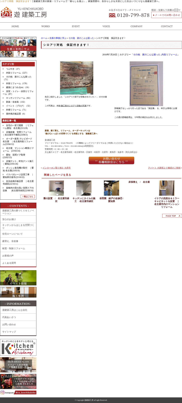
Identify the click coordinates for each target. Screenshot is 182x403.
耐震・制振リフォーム (13, 248)
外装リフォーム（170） (17, 83)
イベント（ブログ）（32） (19, 106)
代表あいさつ (9, 317)
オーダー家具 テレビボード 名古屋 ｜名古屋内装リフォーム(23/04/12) (18, 141)
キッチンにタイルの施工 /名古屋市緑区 (83, 199)
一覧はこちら (27, 197)
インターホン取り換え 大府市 (57, 168)
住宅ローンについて (12, 234)
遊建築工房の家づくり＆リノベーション (18, 212)
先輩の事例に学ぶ (57, 38)
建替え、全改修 (10, 241)
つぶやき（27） (13, 69)
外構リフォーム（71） (16, 110)
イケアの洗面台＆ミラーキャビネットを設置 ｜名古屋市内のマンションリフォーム (166, 202)
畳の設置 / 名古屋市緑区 (56, 199)
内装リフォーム (169, 54)
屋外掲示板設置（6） (16, 114)
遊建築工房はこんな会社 (14, 310)
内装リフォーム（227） (17, 73)
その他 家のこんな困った (81, 38)
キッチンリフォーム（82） (19, 98)
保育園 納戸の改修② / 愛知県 (111, 199)
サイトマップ (9, 332)
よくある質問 (9, 263)
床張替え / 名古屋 (139, 182)
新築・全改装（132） (16, 102)
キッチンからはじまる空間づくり (18, 226)
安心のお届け (9, 219)
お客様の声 (8, 255)
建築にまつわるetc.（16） (18, 87)
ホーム (44, 38)
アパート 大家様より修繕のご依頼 (164, 168)
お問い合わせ (9, 324)
